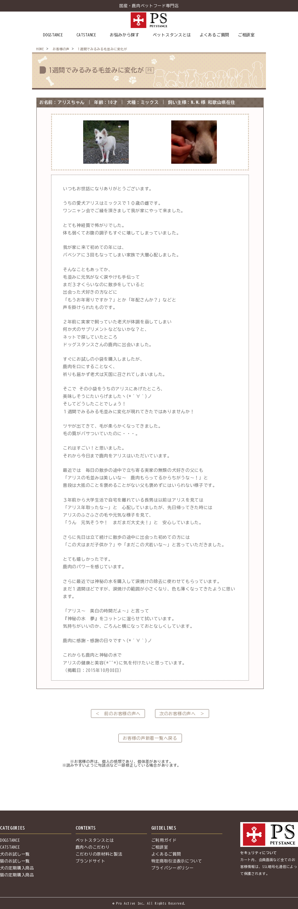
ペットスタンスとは (172, 35)
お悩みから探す (124, 35)
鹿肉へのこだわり (93, 847)
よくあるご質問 (214, 35)
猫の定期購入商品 (17, 875)
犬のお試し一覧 (15, 854)
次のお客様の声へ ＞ (182, 713)
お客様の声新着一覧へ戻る (150, 738)
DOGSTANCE (53, 35)
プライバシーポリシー (172, 868)
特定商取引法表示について (176, 861)
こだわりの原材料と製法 (99, 854)
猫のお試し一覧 (15, 861)
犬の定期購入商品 (17, 868)
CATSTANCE (86, 35)
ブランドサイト (90, 861)
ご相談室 (246, 35)
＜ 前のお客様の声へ (118, 713)
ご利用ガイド (164, 840)
